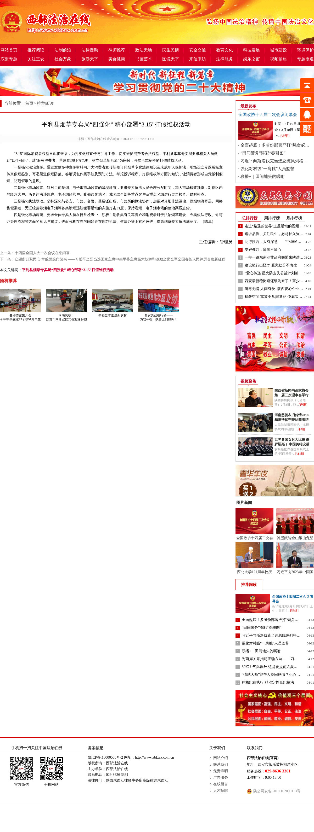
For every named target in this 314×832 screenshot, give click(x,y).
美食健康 (116, 59)
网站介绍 (220, 758)
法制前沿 (62, 50)
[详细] (285, 136)
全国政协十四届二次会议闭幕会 (267, 114)
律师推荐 (116, 50)
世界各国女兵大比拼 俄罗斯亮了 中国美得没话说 (291, 444)
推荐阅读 (35, 50)
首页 (29, 103)
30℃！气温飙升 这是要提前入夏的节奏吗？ (277, 667)
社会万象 (62, 59)
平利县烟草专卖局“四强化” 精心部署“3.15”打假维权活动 (68, 270)
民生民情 (170, 50)
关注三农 (35, 59)
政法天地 (143, 50)
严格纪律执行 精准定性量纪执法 (268, 682)
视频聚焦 (278, 59)
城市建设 (278, 50)
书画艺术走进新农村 (112, 315)
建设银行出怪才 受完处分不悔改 (271, 265)
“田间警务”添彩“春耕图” (262, 153)
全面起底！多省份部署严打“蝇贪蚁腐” (275, 145)
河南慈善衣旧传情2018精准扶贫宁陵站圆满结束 (291, 419)
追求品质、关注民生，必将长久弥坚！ (276, 234)
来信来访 (197, 59)
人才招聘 (220, 791)
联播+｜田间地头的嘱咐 (262, 176)
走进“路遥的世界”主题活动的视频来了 (275, 226)
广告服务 (220, 777)
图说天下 (170, 59)
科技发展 (251, 50)
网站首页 (9, 50)
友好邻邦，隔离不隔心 (263, 250)
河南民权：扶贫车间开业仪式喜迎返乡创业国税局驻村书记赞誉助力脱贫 (66, 321)
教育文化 (224, 50)
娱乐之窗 (251, 59)
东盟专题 (9, 59)
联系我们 (220, 764)
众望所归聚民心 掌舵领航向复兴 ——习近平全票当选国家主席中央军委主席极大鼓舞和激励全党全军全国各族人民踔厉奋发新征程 (120, 259)
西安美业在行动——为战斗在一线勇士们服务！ (158, 317)
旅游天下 (89, 59)
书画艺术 (143, 59)
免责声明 (220, 771)
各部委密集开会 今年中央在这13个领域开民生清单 (20, 319)
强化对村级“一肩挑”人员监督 (267, 168)
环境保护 (305, 50)
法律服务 (224, 59)
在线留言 (220, 784)
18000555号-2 (112, 757)
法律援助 (89, 50)
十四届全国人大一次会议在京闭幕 (42, 253)
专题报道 (305, 59)
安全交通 (197, 50)
